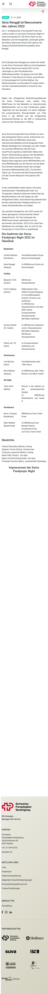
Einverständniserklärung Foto (14, 884)
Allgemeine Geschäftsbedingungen (17, 880)
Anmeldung (7, 906)
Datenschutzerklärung (11, 876)
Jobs (4, 867)
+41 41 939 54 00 (9, 848)
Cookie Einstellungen (11, 888)
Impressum (7, 871)
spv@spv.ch (7, 852)
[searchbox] (10, 3)
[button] (2, 912)
